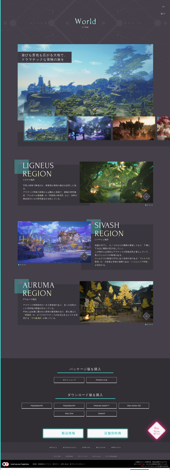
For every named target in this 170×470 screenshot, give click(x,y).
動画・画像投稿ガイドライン (42, 465)
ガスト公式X (57, 458)
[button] (145, 205)
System (102, 449)
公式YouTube (69, 458)
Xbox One (69, 414)
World (87, 449)
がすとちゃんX (97, 458)
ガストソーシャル (82, 458)
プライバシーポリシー (78, 465)
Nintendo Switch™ (100, 406)
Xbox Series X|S (131, 406)
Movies (118, 449)
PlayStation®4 (69, 406)
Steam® (101, 414)
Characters (69, 449)
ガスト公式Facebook (111, 458)
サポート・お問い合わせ (61, 465)
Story (52, 449)
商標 (142, 465)
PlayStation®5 (39, 406)
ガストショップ (70, 380)
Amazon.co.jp (101, 380)
